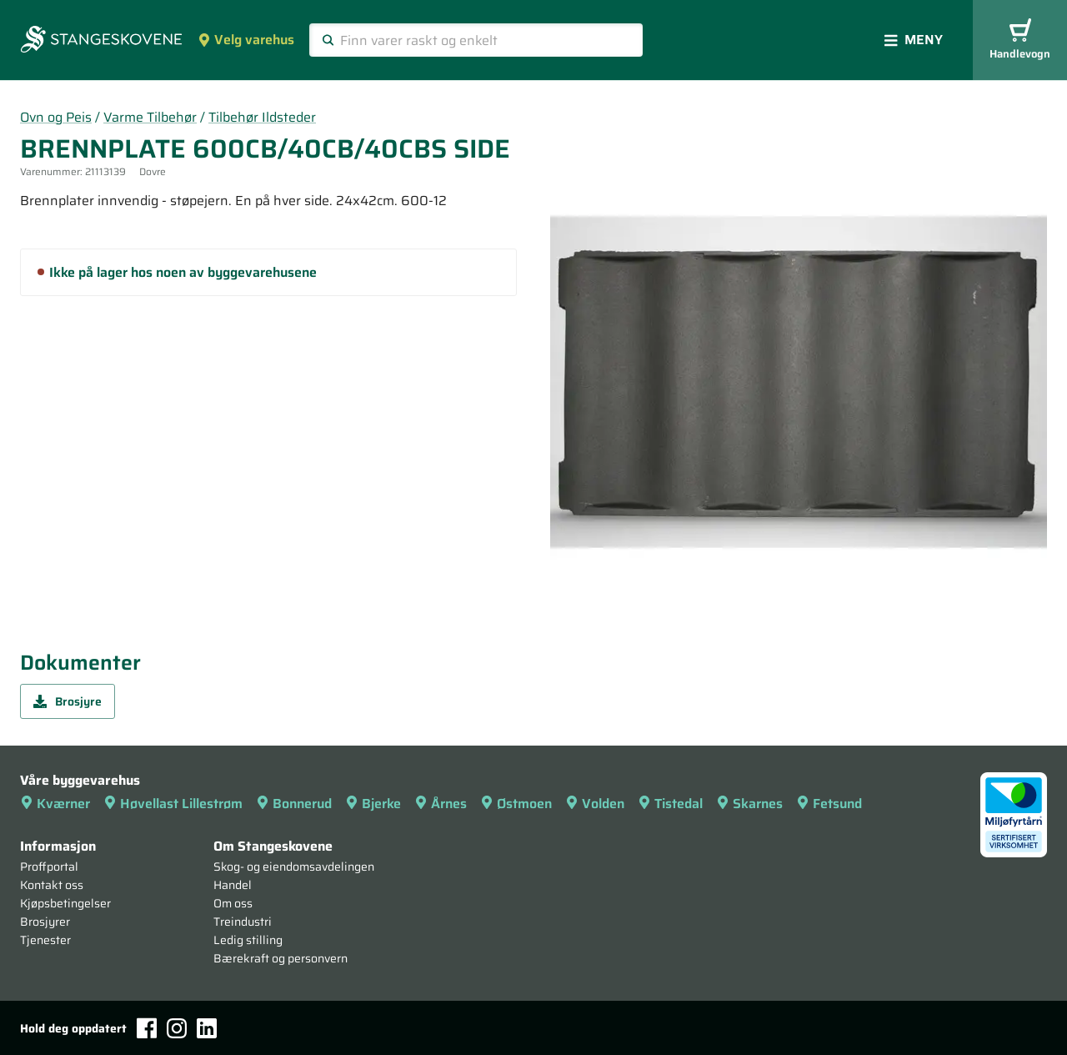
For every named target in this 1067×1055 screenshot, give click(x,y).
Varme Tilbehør (150, 117)
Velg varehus (246, 39)
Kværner (55, 803)
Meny (914, 39)
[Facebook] (147, 1027)
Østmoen (516, 803)
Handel (232, 885)
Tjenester (45, 940)
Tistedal (670, 803)
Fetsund (829, 803)
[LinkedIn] (207, 1028)
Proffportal (49, 866)
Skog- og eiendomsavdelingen (293, 866)
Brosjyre (67, 701)
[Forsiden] (101, 41)
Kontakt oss (51, 885)
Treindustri (242, 921)
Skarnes (749, 803)
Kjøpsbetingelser (65, 903)
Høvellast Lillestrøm (173, 803)
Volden (594, 803)
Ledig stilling (248, 940)
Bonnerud (294, 803)
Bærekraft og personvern (280, 958)
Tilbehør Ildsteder (262, 117)
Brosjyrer (45, 921)
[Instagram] (177, 1028)
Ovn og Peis (56, 117)
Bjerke (373, 803)
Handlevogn (1019, 40)
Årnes (440, 803)
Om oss (233, 903)
